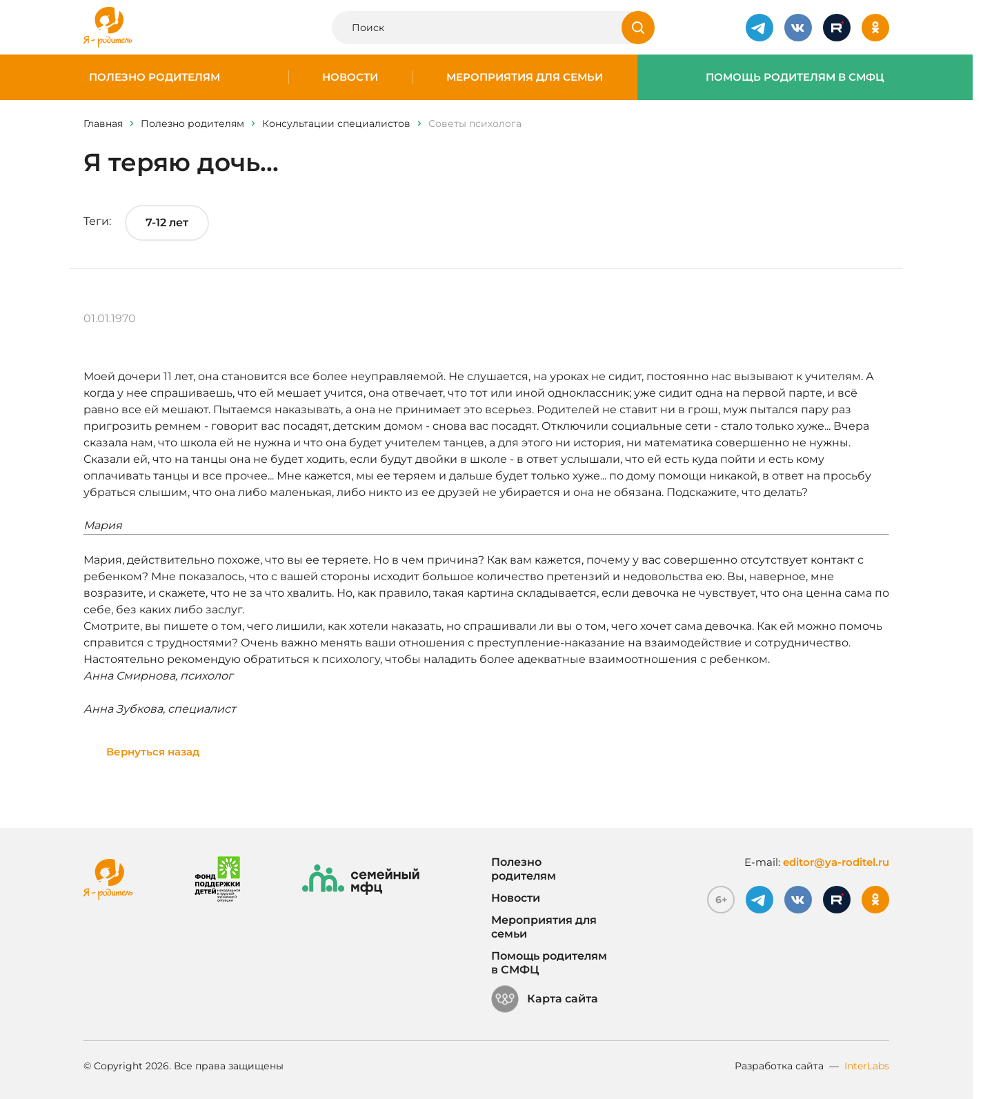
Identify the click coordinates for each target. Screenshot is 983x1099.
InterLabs (866, 1066)
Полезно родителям (154, 77)
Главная (103, 123)
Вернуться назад (152, 751)
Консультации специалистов (336, 123)
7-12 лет (167, 222)
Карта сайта (544, 999)
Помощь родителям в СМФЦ (795, 77)
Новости (350, 77)
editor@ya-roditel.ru (836, 862)
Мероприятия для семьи (524, 77)
